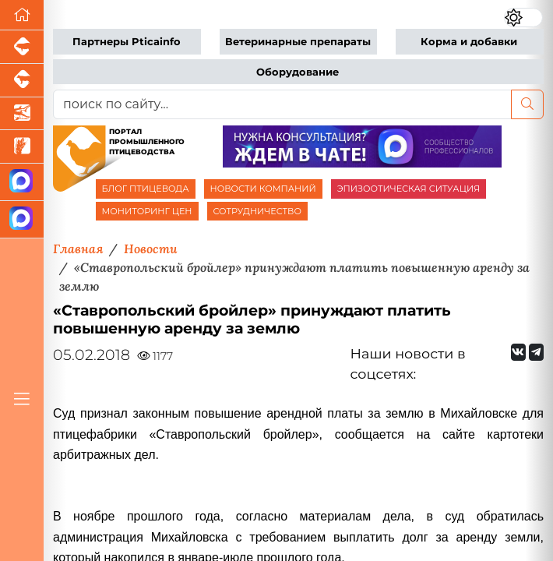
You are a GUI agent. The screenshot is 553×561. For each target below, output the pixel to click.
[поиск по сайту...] (282, 104)
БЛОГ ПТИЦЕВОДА (145, 188)
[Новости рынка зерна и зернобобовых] (22, 147)
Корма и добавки (469, 42)
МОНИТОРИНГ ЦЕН (147, 211)
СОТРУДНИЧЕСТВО (257, 211)
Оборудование (297, 72)
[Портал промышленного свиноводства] (22, 47)
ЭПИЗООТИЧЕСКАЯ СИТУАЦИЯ (408, 188)
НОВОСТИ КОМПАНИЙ (263, 188)
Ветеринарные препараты (298, 42)
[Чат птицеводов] (22, 219)
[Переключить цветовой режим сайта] (523, 17)
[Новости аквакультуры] (22, 114)
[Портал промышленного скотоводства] (22, 80)
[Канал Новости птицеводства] (22, 182)
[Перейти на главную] (22, 15)
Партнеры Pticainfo (126, 42)
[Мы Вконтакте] (518, 352)
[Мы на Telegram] (536, 352)
